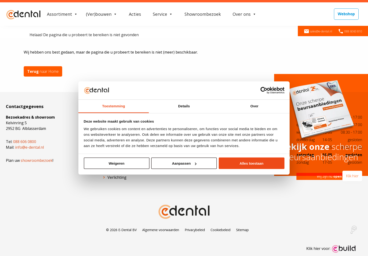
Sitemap (242, 230)
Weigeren (116, 163)
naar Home (43, 71)
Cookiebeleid (220, 230)
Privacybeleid (195, 230)
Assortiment (62, 14)
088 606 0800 (24, 141)
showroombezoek (37, 160)
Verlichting (116, 177)
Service (163, 14)
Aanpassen (184, 163)
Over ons (244, 14)
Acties (135, 14)
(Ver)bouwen (101, 14)
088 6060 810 (350, 31)
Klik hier (352, 175)
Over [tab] (254, 106)
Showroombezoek (202, 14)
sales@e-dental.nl (318, 31)
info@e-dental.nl (29, 147)
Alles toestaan (252, 163)
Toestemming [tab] (113, 106)
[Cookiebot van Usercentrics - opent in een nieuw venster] (263, 90)
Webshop (346, 13)
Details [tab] (184, 106)
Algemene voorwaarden (160, 230)
